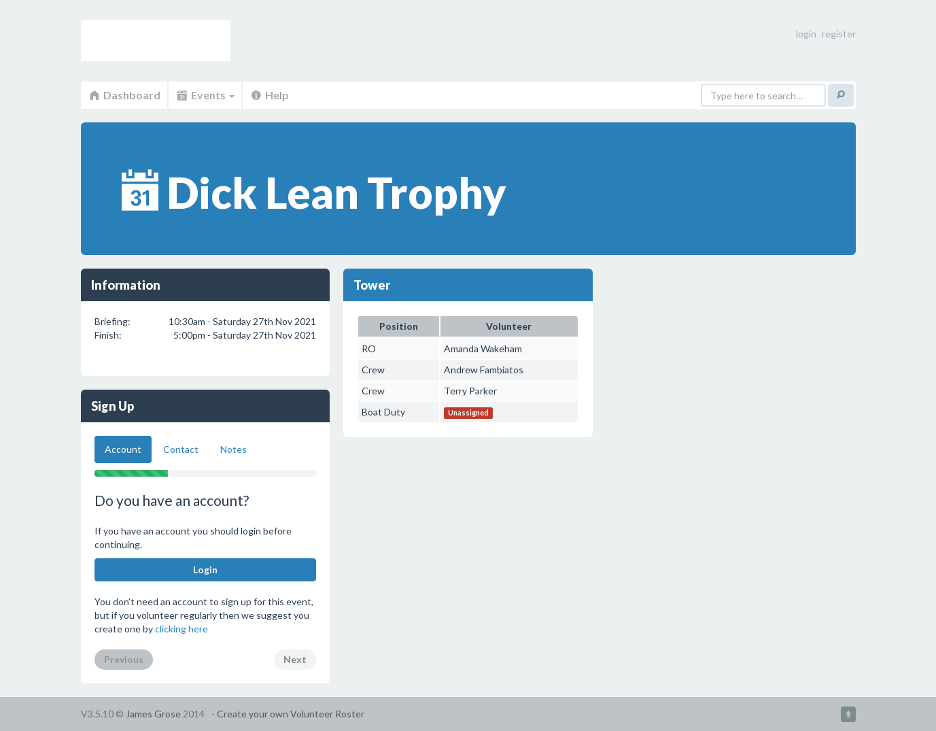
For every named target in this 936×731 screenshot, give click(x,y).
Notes (233, 449)
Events (205, 94)
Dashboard (124, 94)
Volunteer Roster (155, 40)
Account (123, 449)
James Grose (153, 713)
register (839, 33)
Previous (123, 659)
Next (295, 659)
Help (269, 94)
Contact (180, 449)
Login (205, 569)
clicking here (181, 628)
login (806, 33)
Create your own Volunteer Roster (290, 713)
